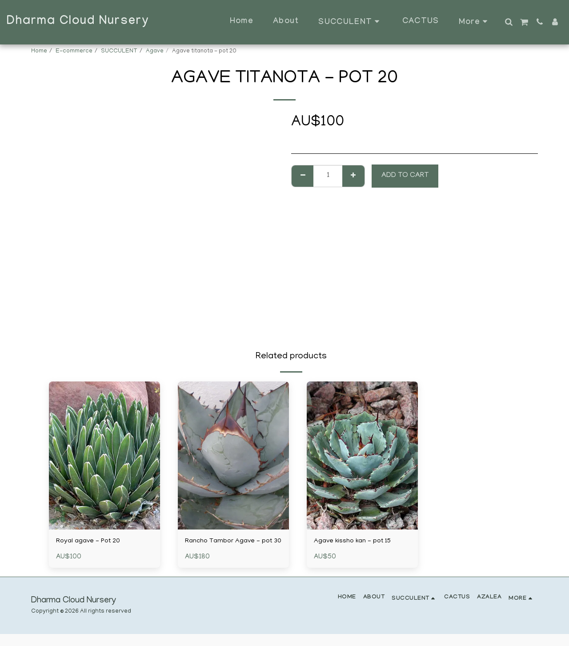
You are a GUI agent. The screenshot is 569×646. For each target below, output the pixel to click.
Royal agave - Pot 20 (91, 542)
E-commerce (74, 51)
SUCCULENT (119, 51)
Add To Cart (405, 176)
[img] (104, 455)
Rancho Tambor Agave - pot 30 (232, 547)
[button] (508, 22)
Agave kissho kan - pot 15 (356, 542)
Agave (155, 51)
